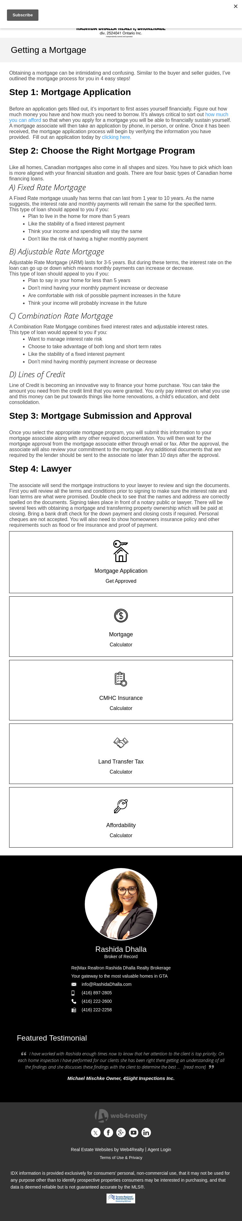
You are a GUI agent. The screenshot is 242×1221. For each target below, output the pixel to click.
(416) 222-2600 (97, 1001)
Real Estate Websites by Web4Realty (107, 1149)
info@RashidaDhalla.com (106, 984)
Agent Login (159, 1149)
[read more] (195, 1067)
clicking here (116, 137)
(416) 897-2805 (97, 992)
